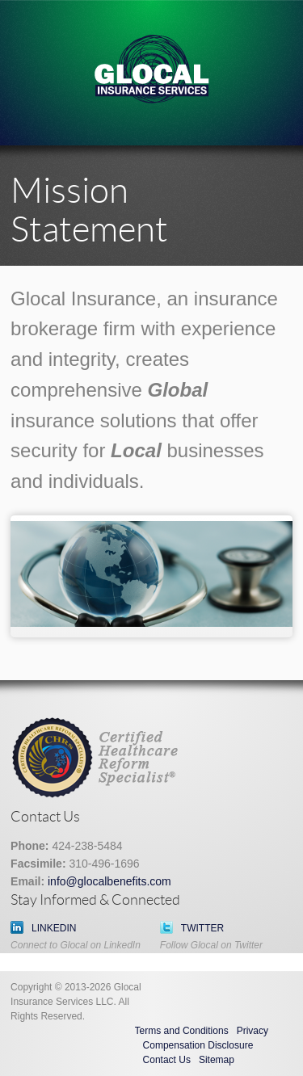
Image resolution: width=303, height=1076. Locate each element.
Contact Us (167, 1059)
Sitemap (216, 1059)
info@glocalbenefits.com (109, 881)
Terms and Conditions (182, 1030)
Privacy (252, 1030)
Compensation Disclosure (198, 1045)
